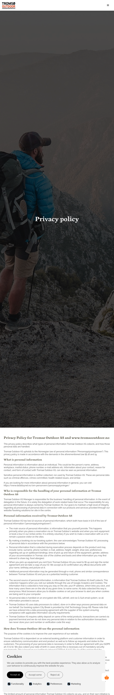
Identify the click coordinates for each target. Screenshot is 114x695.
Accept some (35, 675)
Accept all (15, 674)
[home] (8, 5)
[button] (108, 5)
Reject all (55, 675)
